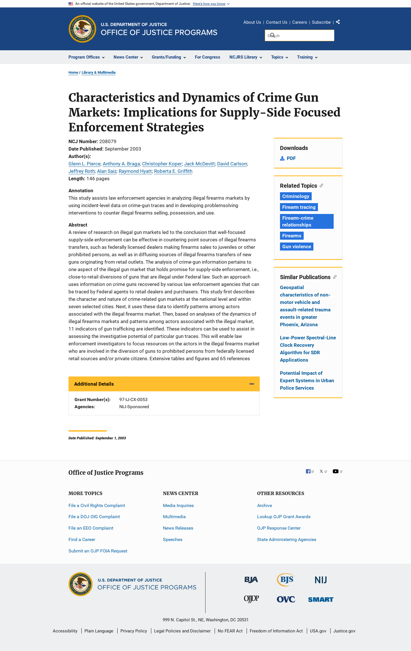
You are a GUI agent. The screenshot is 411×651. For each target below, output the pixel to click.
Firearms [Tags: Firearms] (291, 236)
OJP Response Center (279, 528)
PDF (291, 158)
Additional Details (94, 384)
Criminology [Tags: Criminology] (295, 196)
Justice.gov (344, 631)
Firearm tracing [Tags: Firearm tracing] (299, 207)
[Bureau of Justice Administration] (251, 577)
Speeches (172, 539)
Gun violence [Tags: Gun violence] (296, 246)
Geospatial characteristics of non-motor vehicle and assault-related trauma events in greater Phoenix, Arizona (305, 306)
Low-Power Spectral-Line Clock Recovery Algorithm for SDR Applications (308, 349)
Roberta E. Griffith (173, 171)
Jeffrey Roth (81, 171)
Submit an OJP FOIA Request (97, 551)
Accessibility (65, 631)
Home (73, 72)
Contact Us (276, 22)
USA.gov (318, 631)
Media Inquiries (178, 505)
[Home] (159, 29)
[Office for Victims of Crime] (286, 599)
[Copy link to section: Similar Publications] (334, 276)
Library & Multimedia (99, 72)
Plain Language (98, 631)
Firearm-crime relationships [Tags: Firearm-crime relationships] (297, 221)
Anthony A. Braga (121, 164)
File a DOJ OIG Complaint (94, 516)
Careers (299, 22)
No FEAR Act (230, 631)
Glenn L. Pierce (84, 164)
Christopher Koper (162, 164)
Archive (264, 505)
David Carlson (232, 164)
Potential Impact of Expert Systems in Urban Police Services (307, 380)
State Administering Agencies (286, 539)
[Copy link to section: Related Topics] (320, 185)
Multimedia (174, 516)
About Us (252, 22)
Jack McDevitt (199, 164)
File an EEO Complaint (90, 528)
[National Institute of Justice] (321, 577)
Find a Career (81, 539)
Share (339, 23)
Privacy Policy (133, 631)
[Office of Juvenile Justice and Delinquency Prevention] (251, 600)
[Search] (299, 35)
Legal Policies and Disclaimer (182, 631)
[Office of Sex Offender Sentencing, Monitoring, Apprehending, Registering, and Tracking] (320, 598)
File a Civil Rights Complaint (96, 505)
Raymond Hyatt (135, 171)
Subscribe (321, 22)
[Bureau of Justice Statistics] (286, 584)
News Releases (178, 528)
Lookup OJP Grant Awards (284, 516)
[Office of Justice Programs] (82, 29)
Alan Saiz (106, 171)
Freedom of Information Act (276, 631)
